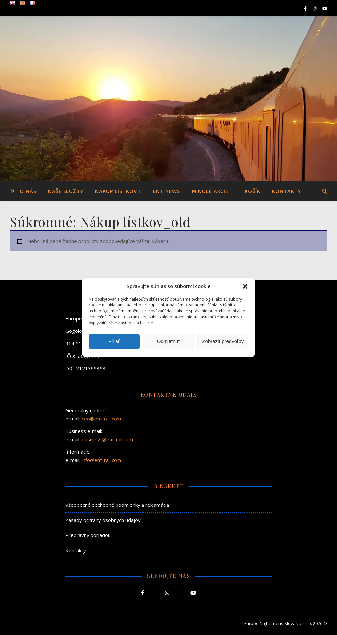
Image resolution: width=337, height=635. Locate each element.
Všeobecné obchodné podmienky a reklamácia (117, 505)
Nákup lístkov (116, 191)
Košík (252, 191)
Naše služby (65, 191)
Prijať (114, 341)
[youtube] (324, 8)
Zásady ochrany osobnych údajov (103, 520)
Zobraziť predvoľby (223, 341)
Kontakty (286, 191)
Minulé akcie (210, 191)
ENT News (166, 191)
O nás (28, 191)
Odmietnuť (168, 341)
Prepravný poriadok (87, 535)
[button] (245, 286)
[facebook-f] (306, 8)
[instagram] (315, 8)
